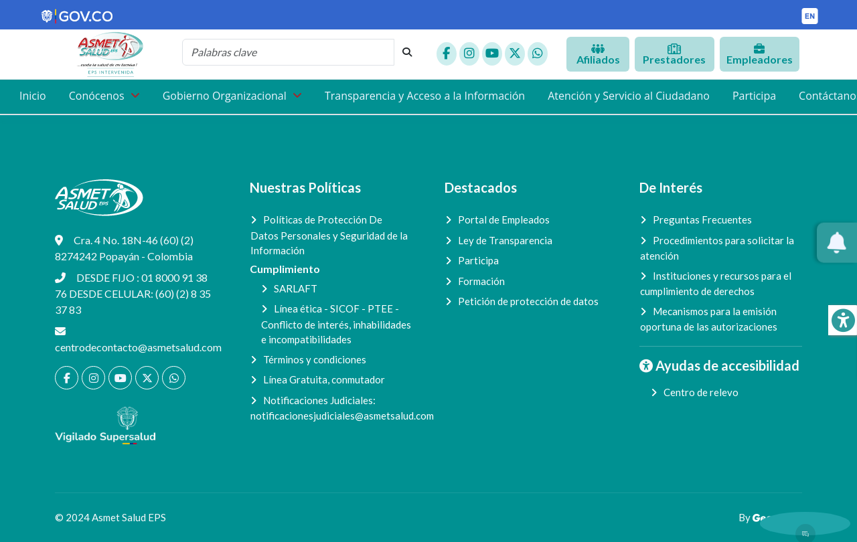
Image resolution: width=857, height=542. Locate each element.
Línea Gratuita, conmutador (324, 379)
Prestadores (674, 54)
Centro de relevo (701, 392)
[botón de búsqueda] (407, 52)
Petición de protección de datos (528, 301)
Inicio (32, 95)
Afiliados (598, 54)
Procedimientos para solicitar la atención (717, 248)
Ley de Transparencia (505, 240)
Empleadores (759, 54)
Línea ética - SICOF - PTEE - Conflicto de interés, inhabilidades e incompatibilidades (336, 323)
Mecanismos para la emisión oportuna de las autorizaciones (708, 319)
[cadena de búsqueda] (288, 52)
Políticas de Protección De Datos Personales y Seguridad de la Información (329, 234)
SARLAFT (295, 288)
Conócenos (98, 95)
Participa (754, 95)
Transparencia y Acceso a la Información (425, 95)
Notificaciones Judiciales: (331, 408)
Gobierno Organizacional (226, 95)
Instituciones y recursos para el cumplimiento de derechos (715, 284)
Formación (481, 281)
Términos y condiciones (314, 359)
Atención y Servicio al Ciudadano (629, 95)
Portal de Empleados (504, 219)
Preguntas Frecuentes (702, 219)
